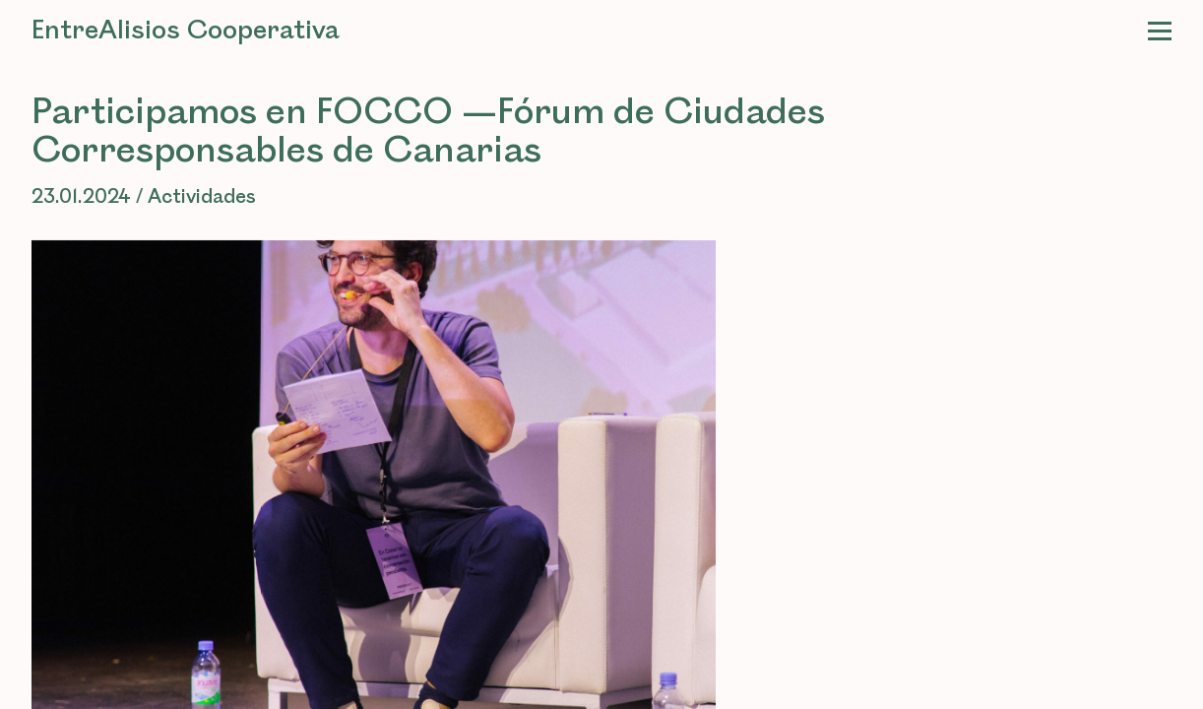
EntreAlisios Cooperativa (186, 30)
